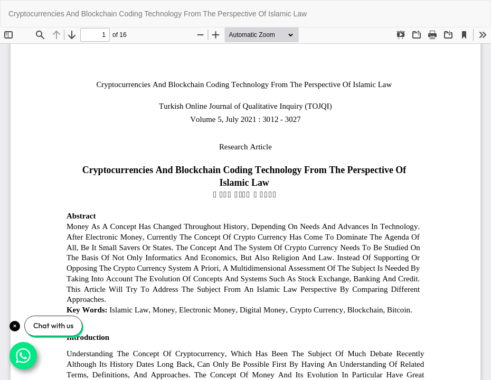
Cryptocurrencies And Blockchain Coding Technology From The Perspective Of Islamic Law (157, 14)
